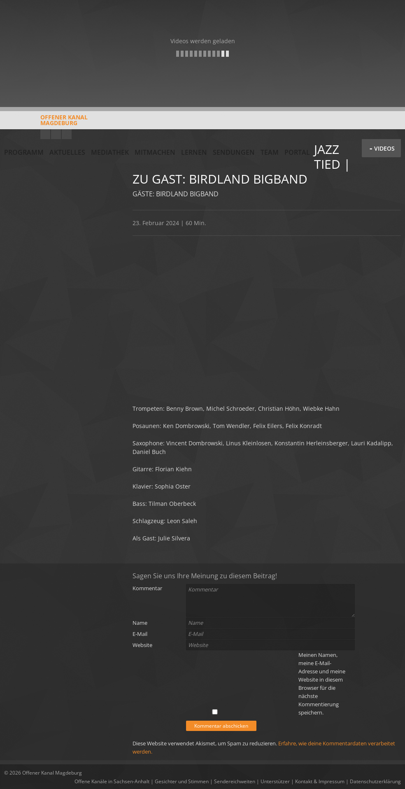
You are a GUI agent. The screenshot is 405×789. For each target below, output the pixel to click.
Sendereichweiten (234, 781)
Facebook (56, 134)
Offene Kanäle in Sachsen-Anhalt (111, 781)
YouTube (45, 134)
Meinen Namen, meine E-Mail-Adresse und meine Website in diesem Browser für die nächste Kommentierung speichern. (321, 683)
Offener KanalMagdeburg (46, 123)
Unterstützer (275, 781)
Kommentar (147, 588)
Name (140, 622)
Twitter (67, 134)
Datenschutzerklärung (375, 781)
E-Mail (140, 634)
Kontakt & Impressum (319, 781)
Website (142, 645)
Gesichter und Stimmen (182, 781)
